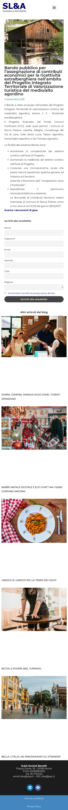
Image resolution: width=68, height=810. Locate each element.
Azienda (8, 260)
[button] (54, 7)
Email (7, 249)
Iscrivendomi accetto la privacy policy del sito (31, 293)
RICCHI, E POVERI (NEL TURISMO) (21, 668)
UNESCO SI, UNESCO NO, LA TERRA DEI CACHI (28, 580)
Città (6, 271)
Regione (8, 282)
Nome (7, 228)
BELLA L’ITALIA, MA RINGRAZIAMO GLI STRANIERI (31, 756)
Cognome (9, 238)
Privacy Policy (34, 806)
